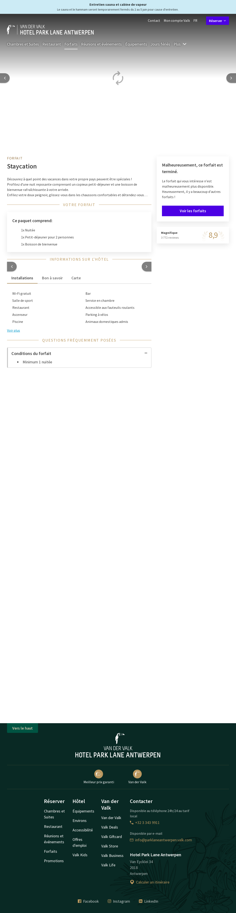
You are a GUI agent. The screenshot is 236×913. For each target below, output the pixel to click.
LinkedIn (148, 901)
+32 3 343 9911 (145, 822)
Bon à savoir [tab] (52, 277)
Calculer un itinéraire (149, 882)
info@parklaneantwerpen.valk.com (161, 839)
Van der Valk (137, 777)
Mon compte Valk (177, 20)
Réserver (217, 20)
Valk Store (109, 846)
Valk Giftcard (111, 836)
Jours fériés (160, 44)
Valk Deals (109, 827)
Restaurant (51, 44)
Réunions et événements (101, 44)
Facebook (88, 901)
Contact (154, 20)
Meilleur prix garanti (99, 777)
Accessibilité (83, 829)
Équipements (136, 44)
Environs (80, 820)
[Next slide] (231, 78)
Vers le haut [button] (22, 728)
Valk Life (108, 864)
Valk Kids (80, 854)
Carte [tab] (76, 277)
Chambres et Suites (23, 44)
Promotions (54, 860)
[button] (12, 266)
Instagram (119, 901)
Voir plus (13, 330)
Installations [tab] (22, 277)
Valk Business (112, 855)
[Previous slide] (5, 78)
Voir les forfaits (193, 210)
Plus (180, 44)
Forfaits (71, 44)
